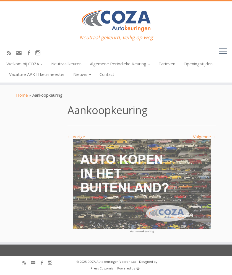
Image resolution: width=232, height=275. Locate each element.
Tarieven (166, 63)
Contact (107, 74)
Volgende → (204, 136)
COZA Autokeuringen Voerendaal (112, 261)
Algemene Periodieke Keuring (120, 63)
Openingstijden (198, 63)
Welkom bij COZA (24, 63)
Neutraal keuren (66, 63)
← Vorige (76, 136)
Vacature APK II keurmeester (37, 74)
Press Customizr (103, 268)
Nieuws (82, 74)
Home (22, 95)
